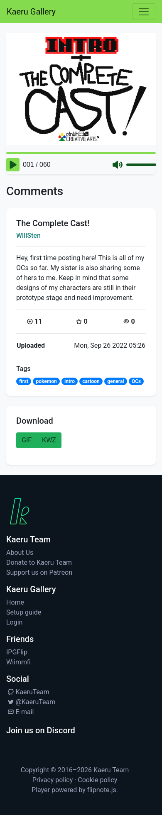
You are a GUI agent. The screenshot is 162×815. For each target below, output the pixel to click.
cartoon (91, 381)
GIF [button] (27, 440)
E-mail (20, 712)
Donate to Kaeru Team (39, 562)
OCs (136, 381)
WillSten (28, 235)
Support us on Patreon (39, 572)
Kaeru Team (111, 770)
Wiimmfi (18, 662)
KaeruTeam (27, 692)
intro (69, 381)
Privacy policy (52, 780)
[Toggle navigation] (143, 11)
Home (15, 602)
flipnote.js (101, 790)
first (23, 381)
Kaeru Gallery (31, 12)
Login (14, 622)
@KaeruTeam (30, 702)
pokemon (46, 381)
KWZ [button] (49, 440)
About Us (19, 552)
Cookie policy (97, 780)
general (115, 381)
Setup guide (23, 612)
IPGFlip (16, 652)
